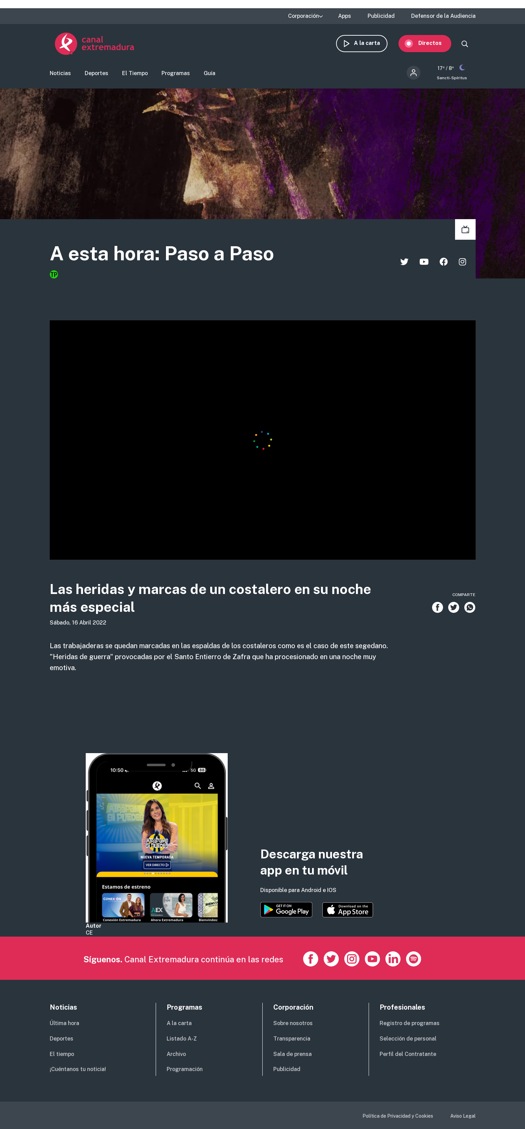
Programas (176, 74)
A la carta (372, 43)
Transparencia (291, 1038)
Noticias (60, 74)
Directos (435, 43)
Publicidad (381, 16)
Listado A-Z (182, 1038)
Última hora (64, 1023)
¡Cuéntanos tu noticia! (78, 1069)
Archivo (176, 1054)
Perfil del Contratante (408, 1054)
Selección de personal (408, 1038)
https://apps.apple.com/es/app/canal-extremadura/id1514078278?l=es (347, 909)
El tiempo (62, 1054)
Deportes (96, 74)
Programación (185, 1069)
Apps (344, 16)
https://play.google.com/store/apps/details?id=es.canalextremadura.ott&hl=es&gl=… (286, 909)
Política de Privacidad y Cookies (397, 1116)
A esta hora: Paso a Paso (167, 254)
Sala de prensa (292, 1054)
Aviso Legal (463, 1116)
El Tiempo (135, 74)
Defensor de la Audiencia (443, 16)
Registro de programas (410, 1023)
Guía (209, 74)
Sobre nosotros (293, 1023)
